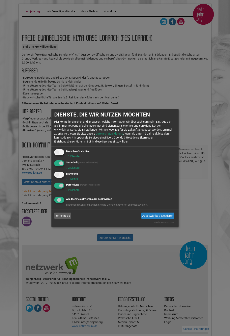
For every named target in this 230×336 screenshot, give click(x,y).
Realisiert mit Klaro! (164, 222)
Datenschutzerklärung (109, 133)
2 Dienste (72, 156)
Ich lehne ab (62, 215)
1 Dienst (72, 178)
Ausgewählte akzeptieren (157, 215)
